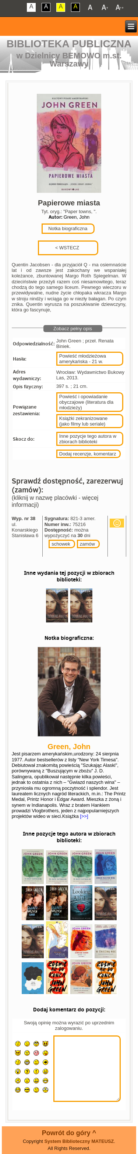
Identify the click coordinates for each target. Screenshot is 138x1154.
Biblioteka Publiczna (69, 43)
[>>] (83, 816)
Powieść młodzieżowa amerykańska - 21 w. (82, 358)
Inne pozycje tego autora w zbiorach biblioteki (87, 438)
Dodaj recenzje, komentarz (87, 454)
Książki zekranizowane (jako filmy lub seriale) (83, 421)
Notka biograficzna (67, 228)
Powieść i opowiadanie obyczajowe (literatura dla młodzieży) (86, 402)
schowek (61, 544)
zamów (87, 544)
